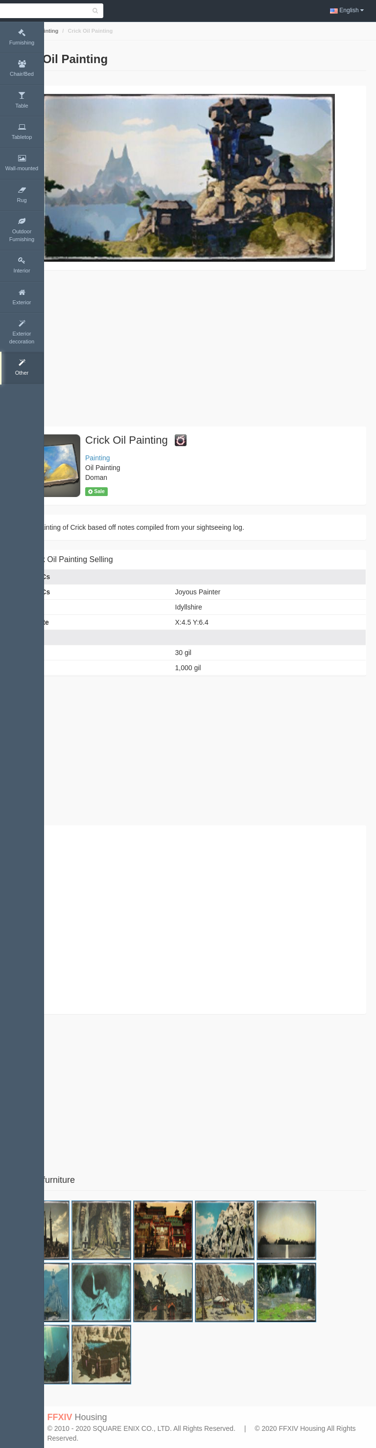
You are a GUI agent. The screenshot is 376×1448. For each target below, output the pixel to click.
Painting (91, 31)
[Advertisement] (210, 348)
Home (62, 31)
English (347, 10)
